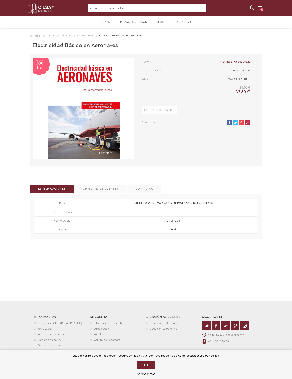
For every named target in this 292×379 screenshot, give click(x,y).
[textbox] (147, 9)
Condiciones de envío (163, 331)
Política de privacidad (51, 337)
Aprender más (146, 374)
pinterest (241, 125)
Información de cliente (108, 326)
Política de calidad (49, 348)
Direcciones (101, 331)
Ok (146, 365)
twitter (235, 125)
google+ (247, 125)
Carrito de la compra (258, 9)
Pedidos (99, 337)
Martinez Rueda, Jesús (235, 64)
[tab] (52, 191)
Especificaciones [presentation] (51, 191)
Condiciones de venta (164, 326)
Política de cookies (50, 342)
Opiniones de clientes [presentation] (100, 191)
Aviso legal (45, 331)
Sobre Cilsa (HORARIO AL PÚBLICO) (60, 326)
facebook (229, 125)
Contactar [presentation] (144, 191)
